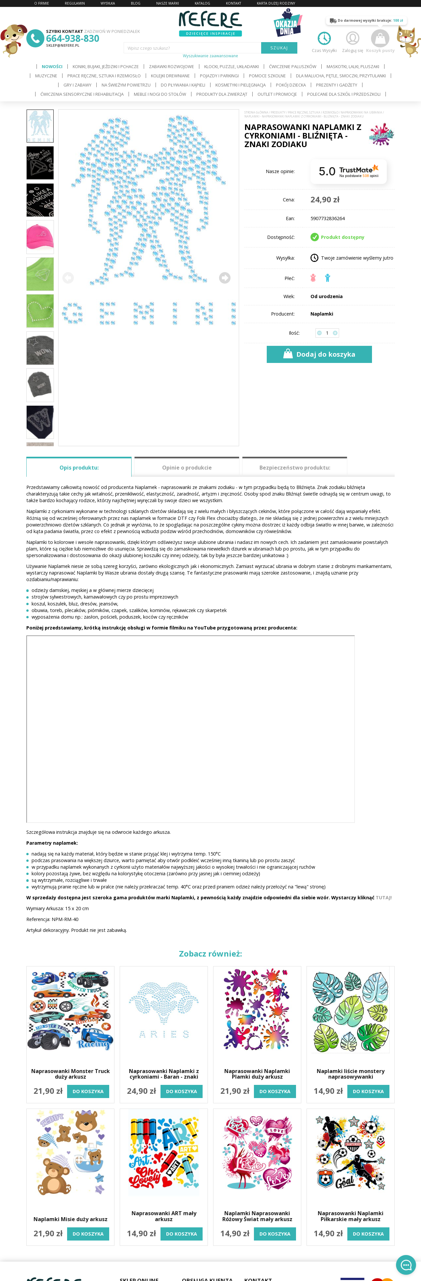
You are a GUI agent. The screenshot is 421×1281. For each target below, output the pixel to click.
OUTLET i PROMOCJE (277, 94)
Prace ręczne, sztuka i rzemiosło (104, 76)
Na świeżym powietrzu (126, 85)
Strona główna (256, 113)
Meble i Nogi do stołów (160, 94)
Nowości (52, 66)
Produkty (278, 113)
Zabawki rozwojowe (171, 66)
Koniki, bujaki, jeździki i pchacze (106, 66)
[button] (224, 277)
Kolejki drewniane (170, 76)
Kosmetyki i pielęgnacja (240, 85)
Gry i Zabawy (77, 85)
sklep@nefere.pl (62, 45)
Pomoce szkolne (267, 76)
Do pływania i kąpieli (183, 85)
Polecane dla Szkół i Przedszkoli (344, 94)
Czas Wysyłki (324, 41)
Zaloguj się (352, 41)
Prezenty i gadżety (336, 85)
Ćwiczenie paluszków (292, 66)
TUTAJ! (384, 897)
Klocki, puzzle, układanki (231, 66)
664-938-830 (72, 38)
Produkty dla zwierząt (221, 94)
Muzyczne (46, 76)
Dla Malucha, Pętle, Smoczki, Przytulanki (341, 76)
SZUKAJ (279, 48)
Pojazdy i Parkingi (219, 76)
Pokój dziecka (291, 85)
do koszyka (88, 1091)
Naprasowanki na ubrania (361, 113)
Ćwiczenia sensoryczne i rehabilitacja (82, 94)
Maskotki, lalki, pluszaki (353, 66)
